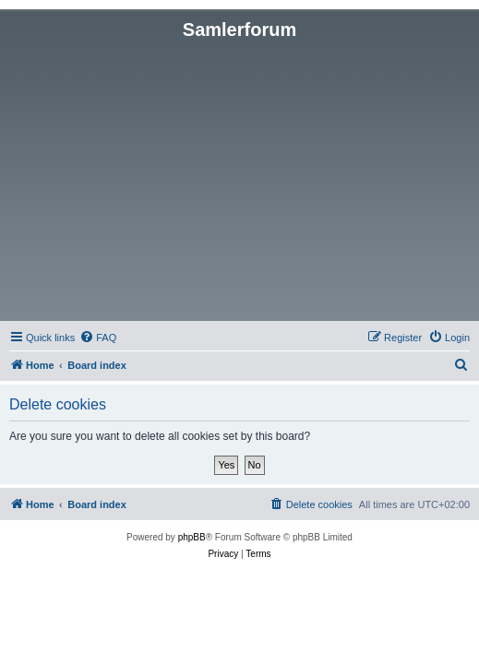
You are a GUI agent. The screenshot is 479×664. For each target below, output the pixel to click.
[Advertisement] (239, 179)
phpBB (192, 537)
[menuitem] (97, 337)
